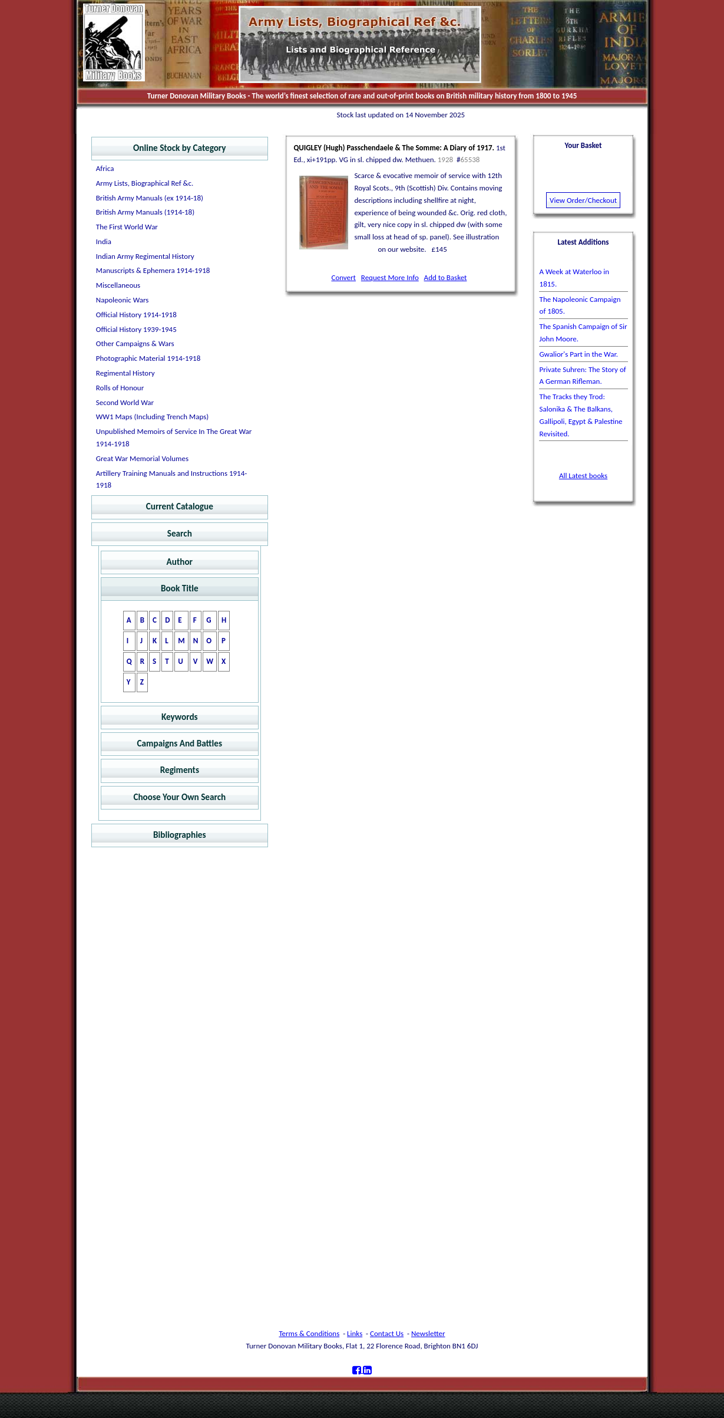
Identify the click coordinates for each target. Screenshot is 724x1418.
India (103, 241)
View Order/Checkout (583, 200)
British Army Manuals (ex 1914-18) (149, 197)
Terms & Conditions (309, 1333)
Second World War (125, 402)
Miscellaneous (118, 285)
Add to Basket (445, 277)
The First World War (127, 226)
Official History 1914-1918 (136, 314)
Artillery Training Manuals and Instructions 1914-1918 (171, 479)
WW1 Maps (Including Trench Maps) (152, 416)
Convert (343, 277)
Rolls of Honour (120, 387)
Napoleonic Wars (122, 299)
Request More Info (390, 277)
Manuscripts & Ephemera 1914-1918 (153, 270)
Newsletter (428, 1333)
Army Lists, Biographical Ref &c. (144, 183)
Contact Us (387, 1333)
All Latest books (583, 475)
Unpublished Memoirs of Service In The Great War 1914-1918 (174, 437)
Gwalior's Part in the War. (579, 354)
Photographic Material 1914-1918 (148, 358)
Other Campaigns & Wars (135, 343)
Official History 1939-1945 (136, 329)
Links (354, 1333)
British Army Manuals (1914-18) (145, 212)
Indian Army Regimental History (145, 256)
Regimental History (125, 373)
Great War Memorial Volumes (142, 458)
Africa (105, 168)
